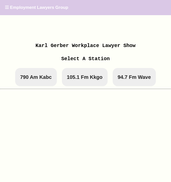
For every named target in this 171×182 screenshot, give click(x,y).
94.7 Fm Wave (134, 77)
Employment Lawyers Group (36, 7)
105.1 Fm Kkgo (85, 77)
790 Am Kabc (36, 77)
